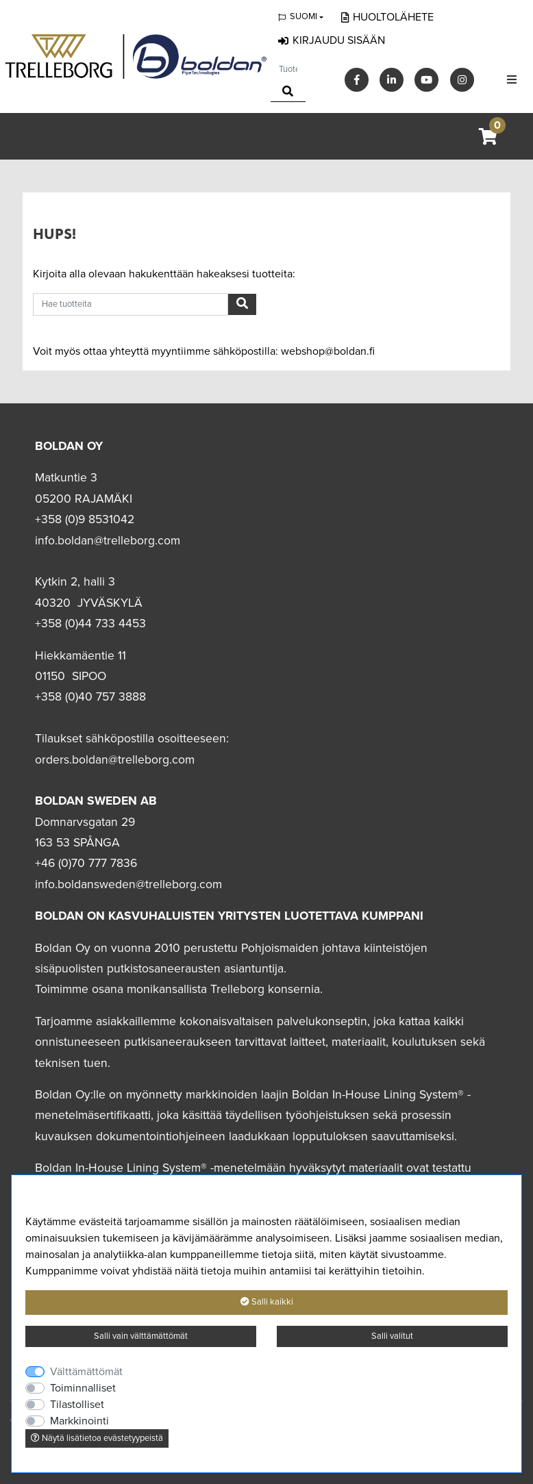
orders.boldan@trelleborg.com (115, 760)
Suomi (303, 16)
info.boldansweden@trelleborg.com (128, 884)
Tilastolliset (77, 1404)
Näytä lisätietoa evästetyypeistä (97, 1438)
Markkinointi (79, 1421)
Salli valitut (392, 1336)
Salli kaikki (266, 1301)
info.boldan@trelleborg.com (107, 540)
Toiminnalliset (83, 1388)
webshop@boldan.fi (328, 351)
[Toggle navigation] (512, 80)
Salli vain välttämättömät (141, 1336)
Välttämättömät (86, 1372)
